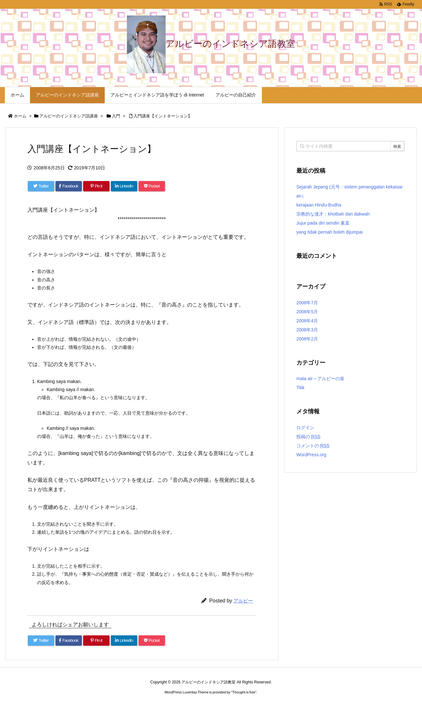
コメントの (313, 445)
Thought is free (243, 692)
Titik (300, 387)
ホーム (20, 116)
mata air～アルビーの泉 (320, 378)
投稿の (308, 436)
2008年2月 (307, 338)
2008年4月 (307, 320)
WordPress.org (311, 454)
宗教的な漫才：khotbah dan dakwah (332, 214)
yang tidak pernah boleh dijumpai (329, 232)
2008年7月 (307, 302)
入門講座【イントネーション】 (162, 116)
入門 (116, 116)
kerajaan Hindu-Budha (318, 204)
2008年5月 (307, 311)
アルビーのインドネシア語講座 (68, 116)
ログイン (305, 427)
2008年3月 (307, 329)
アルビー (243, 600)
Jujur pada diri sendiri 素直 (323, 223)
